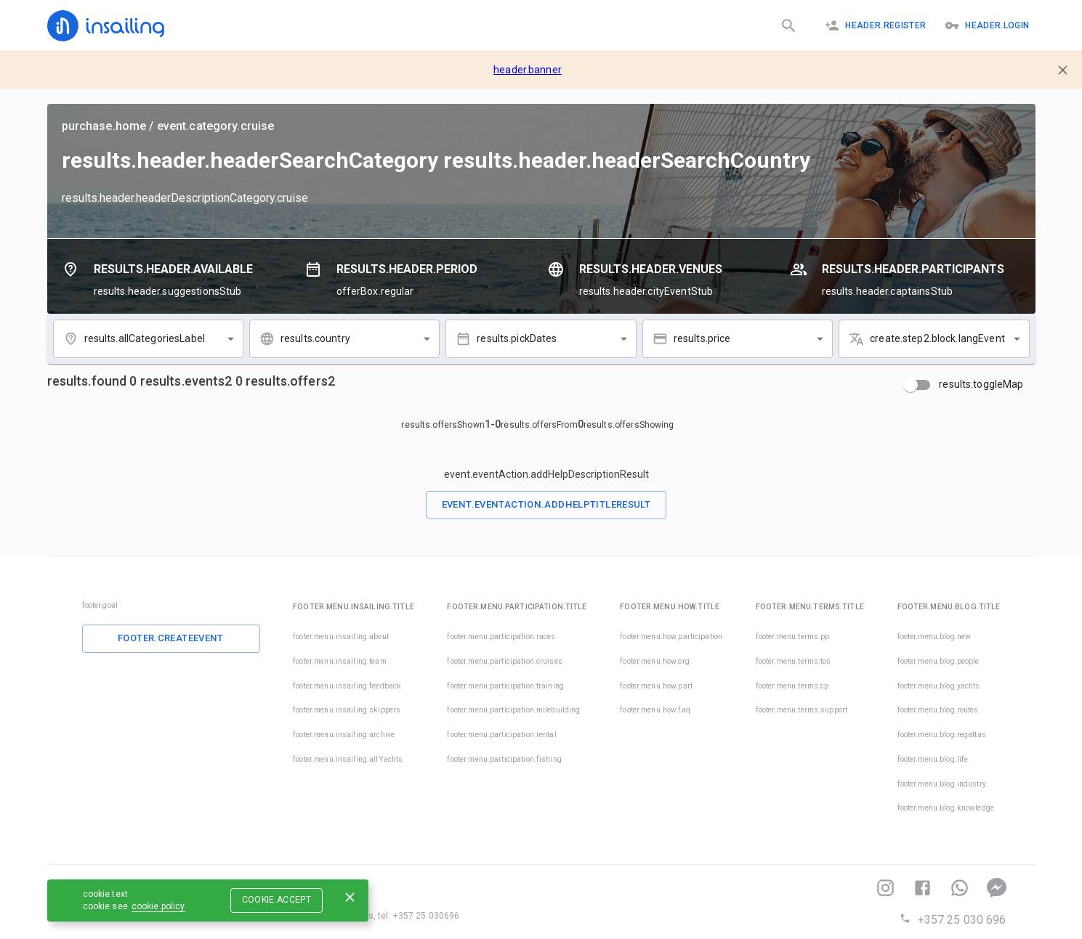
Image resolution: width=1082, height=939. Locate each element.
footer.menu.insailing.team (339, 661)
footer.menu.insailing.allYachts (348, 759)
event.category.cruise (216, 126)
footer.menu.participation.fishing (504, 759)
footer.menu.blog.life (933, 759)
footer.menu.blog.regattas (941, 734)
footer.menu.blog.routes (938, 710)
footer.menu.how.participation (671, 636)
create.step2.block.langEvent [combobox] (937, 338)
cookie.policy (158, 906)
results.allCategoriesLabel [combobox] (144, 338)
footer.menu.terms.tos (793, 661)
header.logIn (987, 25)
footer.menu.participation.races (501, 636)
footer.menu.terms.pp (793, 636)
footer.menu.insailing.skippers (346, 710)
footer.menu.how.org (655, 661)
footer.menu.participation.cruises (504, 661)
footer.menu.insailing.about (341, 636)
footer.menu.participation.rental (501, 734)
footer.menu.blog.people (938, 661)
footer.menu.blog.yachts (938, 686)
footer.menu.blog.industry (941, 784)
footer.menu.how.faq (655, 710)
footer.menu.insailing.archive (344, 734)
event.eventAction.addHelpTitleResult (546, 504)
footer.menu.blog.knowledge (945, 808)
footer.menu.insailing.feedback (347, 686)
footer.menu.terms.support (801, 710)
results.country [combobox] (315, 338)
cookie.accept (277, 900)
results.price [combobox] (702, 338)
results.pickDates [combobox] (517, 338)
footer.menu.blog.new (934, 636)
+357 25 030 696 (953, 920)
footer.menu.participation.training (505, 686)
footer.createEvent (171, 638)
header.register (875, 25)
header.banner (527, 70)
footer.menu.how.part (656, 686)
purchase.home (104, 126)
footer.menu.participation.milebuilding (513, 710)
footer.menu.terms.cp (792, 686)
